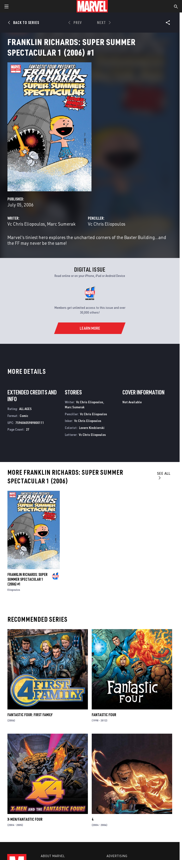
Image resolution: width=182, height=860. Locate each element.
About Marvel (53, 856)
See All (163, 475)
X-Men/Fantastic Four (24, 819)
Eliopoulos (13, 589)
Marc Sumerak (61, 224)
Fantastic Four (104, 714)
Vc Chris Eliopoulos (26, 224)
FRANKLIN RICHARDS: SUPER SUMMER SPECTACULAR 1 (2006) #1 (27, 579)
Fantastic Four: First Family (29, 714)
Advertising (117, 856)
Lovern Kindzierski (91, 428)
